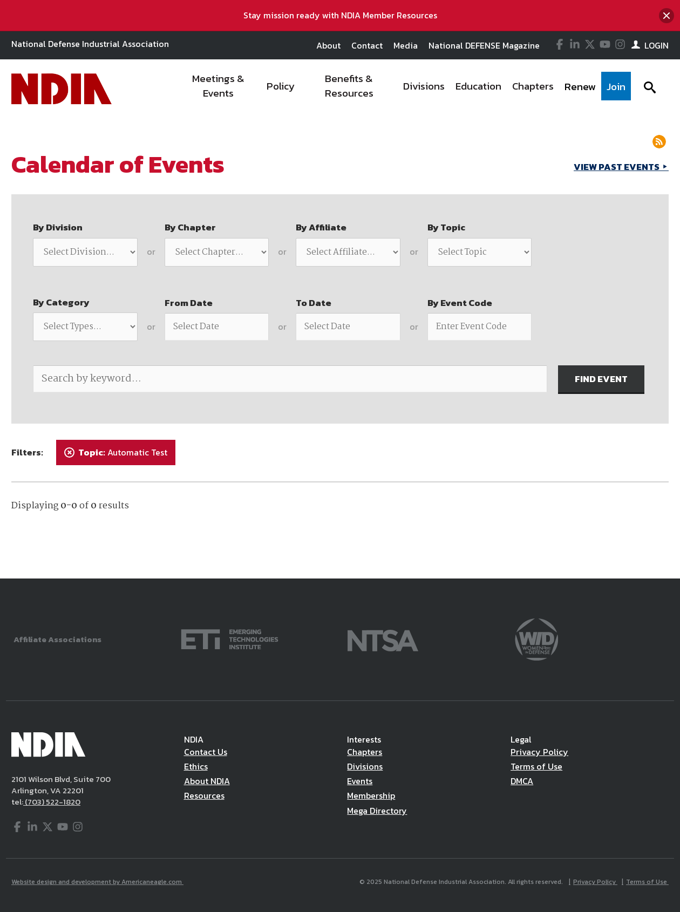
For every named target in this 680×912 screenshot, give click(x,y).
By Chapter (190, 227)
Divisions (365, 766)
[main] (340, 348)
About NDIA (207, 780)
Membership (371, 795)
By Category (61, 302)
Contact (367, 45)
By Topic (446, 227)
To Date (313, 303)
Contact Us (205, 751)
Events (359, 780)
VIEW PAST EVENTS (617, 167)
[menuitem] (219, 89)
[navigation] (403, 89)
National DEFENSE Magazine (484, 45)
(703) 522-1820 (51, 801)
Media (405, 45)
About (328, 45)
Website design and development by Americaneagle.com (97, 882)
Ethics (196, 766)
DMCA (522, 780)
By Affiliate (321, 227)
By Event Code (459, 303)
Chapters (364, 751)
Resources (204, 795)
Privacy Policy (539, 751)
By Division (58, 227)
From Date (189, 303)
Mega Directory (377, 810)
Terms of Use (536, 766)
